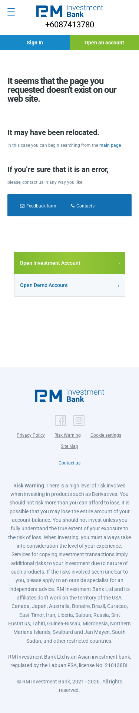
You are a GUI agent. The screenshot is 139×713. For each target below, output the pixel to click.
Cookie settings (105, 435)
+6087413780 (69, 24)
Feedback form (41, 206)
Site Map (69, 446)
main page (110, 145)
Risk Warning (67, 435)
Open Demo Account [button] (44, 285)
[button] (69, 12)
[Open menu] (11, 12)
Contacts (85, 206)
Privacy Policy (31, 435)
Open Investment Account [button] (50, 263)
